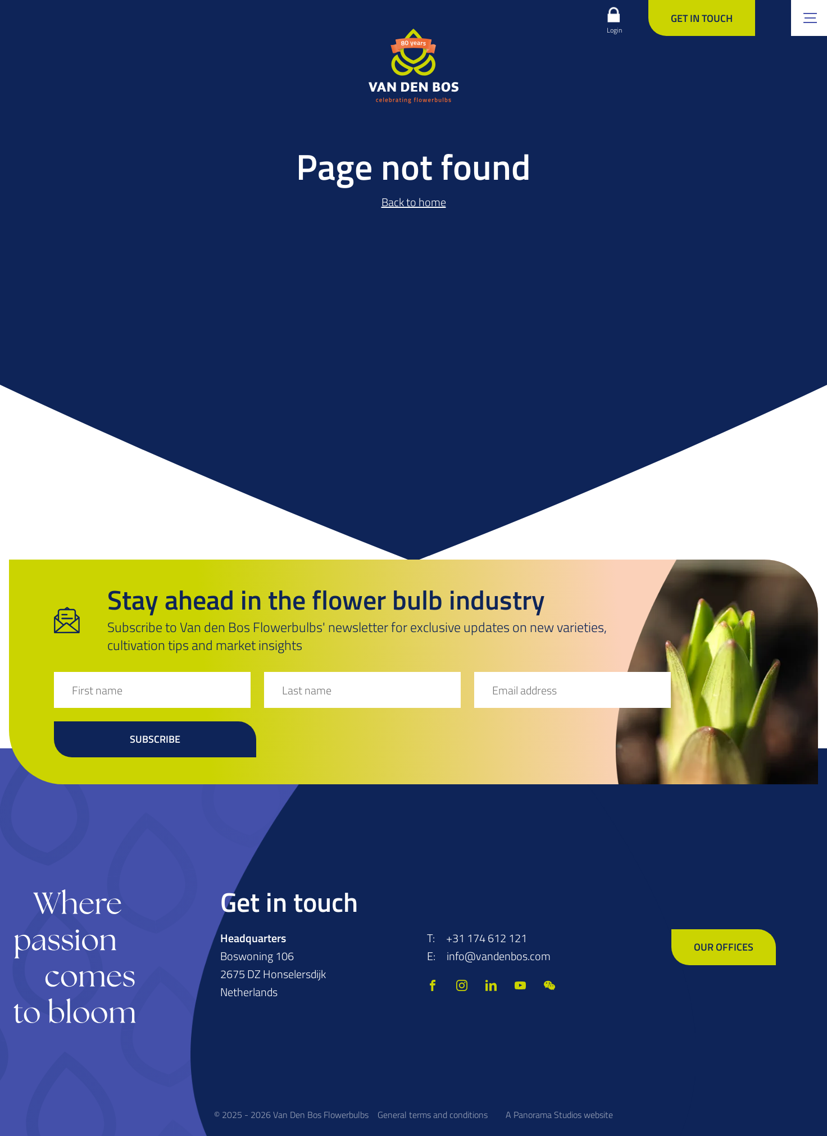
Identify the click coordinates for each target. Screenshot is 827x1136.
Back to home (413, 202)
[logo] (413, 65)
